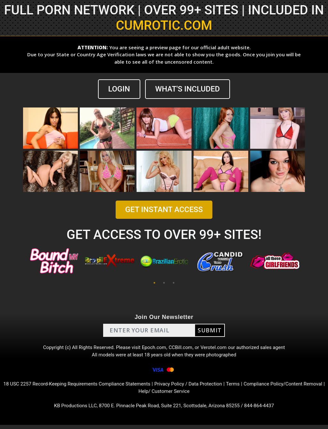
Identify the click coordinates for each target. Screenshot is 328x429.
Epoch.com (154, 348)
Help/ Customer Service (176, 394)
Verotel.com (216, 348)
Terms (248, 387)
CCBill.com (181, 348)
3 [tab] (173, 283)
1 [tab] (154, 283)
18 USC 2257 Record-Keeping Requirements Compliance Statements (84, 387)
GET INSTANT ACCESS (164, 209)
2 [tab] (164, 283)
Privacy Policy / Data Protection (201, 387)
